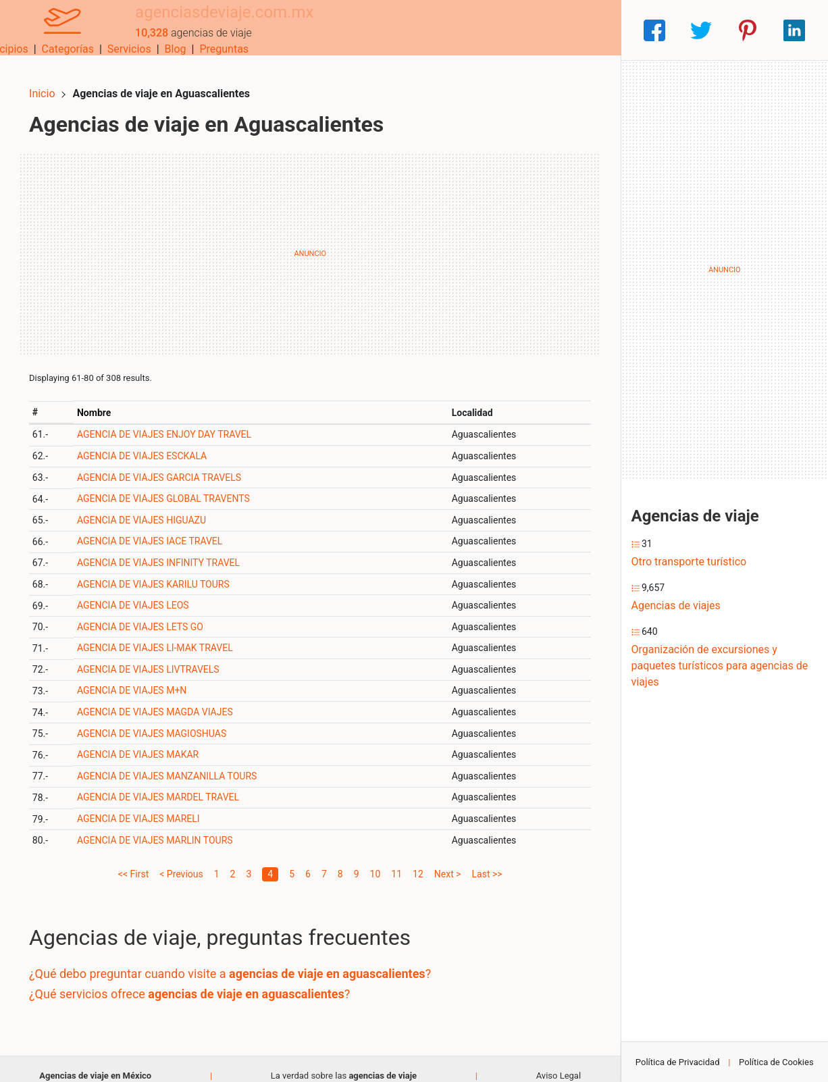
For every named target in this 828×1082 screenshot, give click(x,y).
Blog (537, 30)
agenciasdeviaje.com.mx (202, 22)
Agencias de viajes (676, 605)
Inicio (55, 79)
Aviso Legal (558, 1061)
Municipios (363, 30)
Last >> (487, 859)
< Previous (181, 859)
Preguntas (586, 30)
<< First (133, 859)
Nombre (105, 398)
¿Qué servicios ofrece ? (203, 980)
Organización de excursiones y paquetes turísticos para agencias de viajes (719, 665)
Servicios (491, 30)
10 (375, 859)
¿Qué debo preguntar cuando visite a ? (243, 960)
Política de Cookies (776, 1062)
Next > (447, 859)
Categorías (429, 30)
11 (396, 859)
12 (418, 859)
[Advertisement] (310, 239)
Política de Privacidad (678, 1062)
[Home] (52, 29)
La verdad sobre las (344, 1061)
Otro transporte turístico (689, 561)
